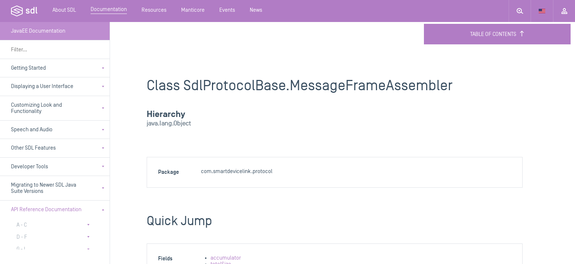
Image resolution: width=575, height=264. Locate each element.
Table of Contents (497, 34)
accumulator (225, 258)
